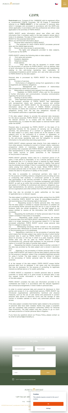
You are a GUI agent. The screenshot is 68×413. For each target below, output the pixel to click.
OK (48, 404)
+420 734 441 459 (23, 396)
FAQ (23, 401)
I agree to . (24, 379)
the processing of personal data (27, 379)
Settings (48, 408)
